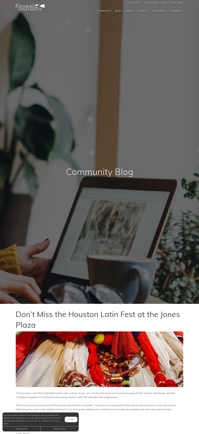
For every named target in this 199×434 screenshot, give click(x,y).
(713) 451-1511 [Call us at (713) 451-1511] (134, 2)
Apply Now (176, 2)
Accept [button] (71, 419)
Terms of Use (21, 429)
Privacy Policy (59, 429)
